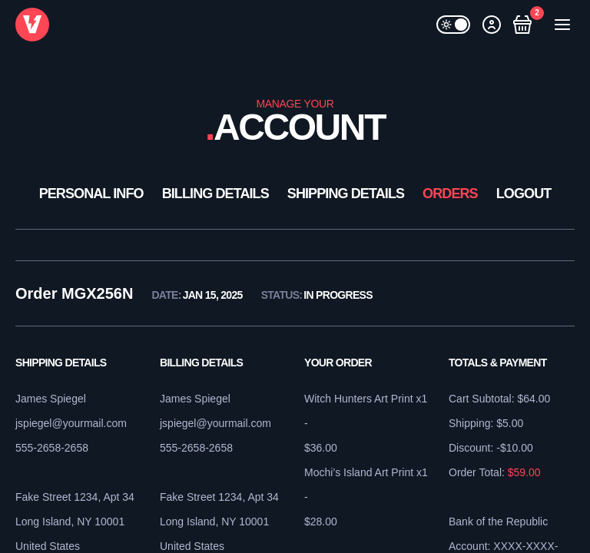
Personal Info (91, 193)
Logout (524, 193)
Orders (450, 193)
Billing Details (215, 193)
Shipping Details (345, 193)
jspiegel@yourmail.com (71, 423)
